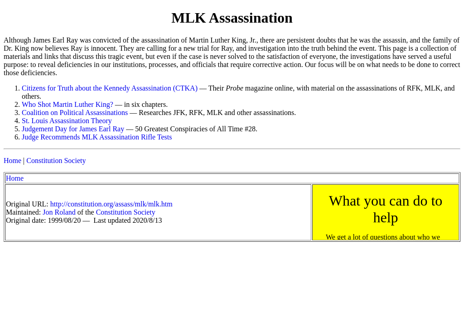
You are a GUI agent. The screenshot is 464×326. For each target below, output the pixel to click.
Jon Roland (59, 212)
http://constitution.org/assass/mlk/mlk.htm (111, 204)
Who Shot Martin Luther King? (67, 104)
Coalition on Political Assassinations (75, 112)
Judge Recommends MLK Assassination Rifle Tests (97, 137)
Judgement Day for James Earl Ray (73, 129)
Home (12, 160)
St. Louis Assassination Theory (67, 121)
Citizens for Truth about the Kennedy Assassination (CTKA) (110, 88)
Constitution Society (56, 160)
